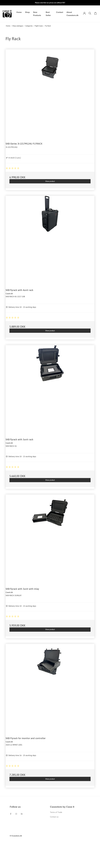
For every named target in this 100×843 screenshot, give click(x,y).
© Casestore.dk (16, 836)
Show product (50, 181)
